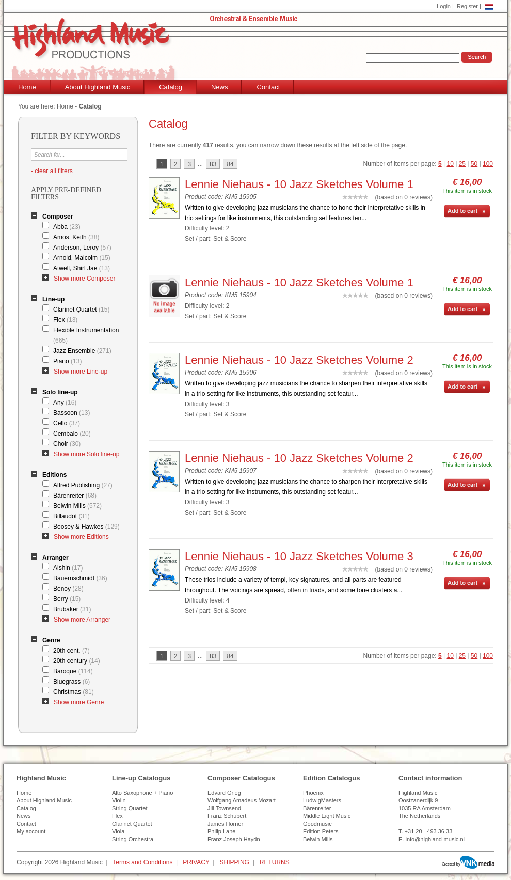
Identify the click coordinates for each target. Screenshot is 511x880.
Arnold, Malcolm (81, 257)
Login (444, 6)
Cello (66, 423)
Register (467, 6)
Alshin (68, 568)
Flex (65, 319)
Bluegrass (71, 681)
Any (64, 402)
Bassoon (71, 412)
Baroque (73, 671)
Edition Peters (320, 831)
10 (450, 163)
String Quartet (129, 808)
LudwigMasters (322, 800)
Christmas (73, 692)
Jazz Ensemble (82, 350)
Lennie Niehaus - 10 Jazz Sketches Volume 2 (299, 359)
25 (462, 163)
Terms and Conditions (142, 862)
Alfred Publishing (83, 485)
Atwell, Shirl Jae (81, 268)
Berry (67, 599)
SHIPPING (234, 862)
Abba (67, 226)
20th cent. (71, 650)
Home (27, 87)
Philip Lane (221, 831)
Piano (67, 361)
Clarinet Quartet (81, 309)
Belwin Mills (77, 506)
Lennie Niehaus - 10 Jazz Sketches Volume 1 (299, 184)
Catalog (170, 87)
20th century (76, 661)
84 (230, 164)
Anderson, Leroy (82, 247)
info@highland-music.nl (435, 839)
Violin (119, 800)
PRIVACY (196, 862)
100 (488, 163)
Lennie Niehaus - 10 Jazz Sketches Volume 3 (299, 556)
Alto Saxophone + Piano (142, 793)
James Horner (225, 824)
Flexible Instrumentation (86, 335)
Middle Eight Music (326, 816)
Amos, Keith (76, 237)
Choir (67, 443)
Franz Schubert (226, 816)
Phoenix (313, 793)
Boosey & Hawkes (86, 526)
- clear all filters (52, 171)
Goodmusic (317, 824)
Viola (118, 831)
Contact (268, 87)
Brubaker (72, 609)
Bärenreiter (75, 495)
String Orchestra (132, 839)
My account (31, 831)
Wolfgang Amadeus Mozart (241, 800)
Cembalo (72, 433)
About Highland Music (97, 87)
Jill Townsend (224, 808)
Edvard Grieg (224, 793)
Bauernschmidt (80, 578)
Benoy (68, 588)
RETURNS (275, 862)
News (219, 87)
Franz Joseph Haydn (233, 839)
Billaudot (71, 516)
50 (474, 163)
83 (213, 164)
